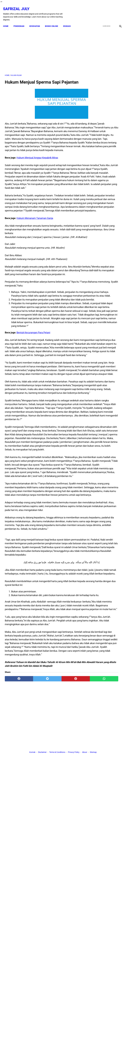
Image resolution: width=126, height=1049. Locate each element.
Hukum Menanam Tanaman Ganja (35, 253)
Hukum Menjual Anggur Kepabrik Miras (37, 170)
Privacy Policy (73, 889)
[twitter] (106, 11)
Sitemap (93, 889)
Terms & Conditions (57, 889)
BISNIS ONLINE (53, 22)
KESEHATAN (36, 22)
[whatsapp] (72, 865)
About (84, 889)
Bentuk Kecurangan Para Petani (33, 398)
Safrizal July (18, 6)
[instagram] (118, 11)
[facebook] (99, 11)
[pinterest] (53, 865)
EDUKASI (68, 22)
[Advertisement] (43, 48)
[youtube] (112, 11)
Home (7, 22)
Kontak (32, 889)
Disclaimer (42, 889)
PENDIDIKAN (20, 22)
